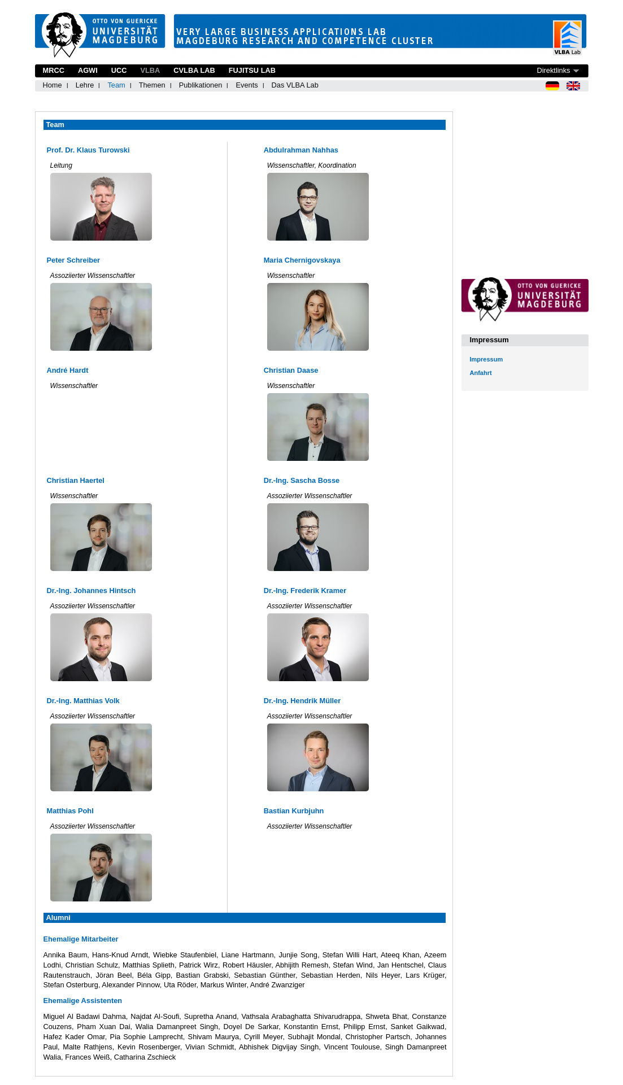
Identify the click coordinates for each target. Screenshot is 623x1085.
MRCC (53, 70)
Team (116, 85)
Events (247, 85)
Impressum (486, 359)
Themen (152, 85)
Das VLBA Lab (295, 85)
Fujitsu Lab (252, 70)
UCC (119, 70)
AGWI (88, 70)
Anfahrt (481, 372)
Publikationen (201, 85)
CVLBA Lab (194, 70)
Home (52, 85)
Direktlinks (553, 70)
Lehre (85, 85)
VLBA (150, 70)
